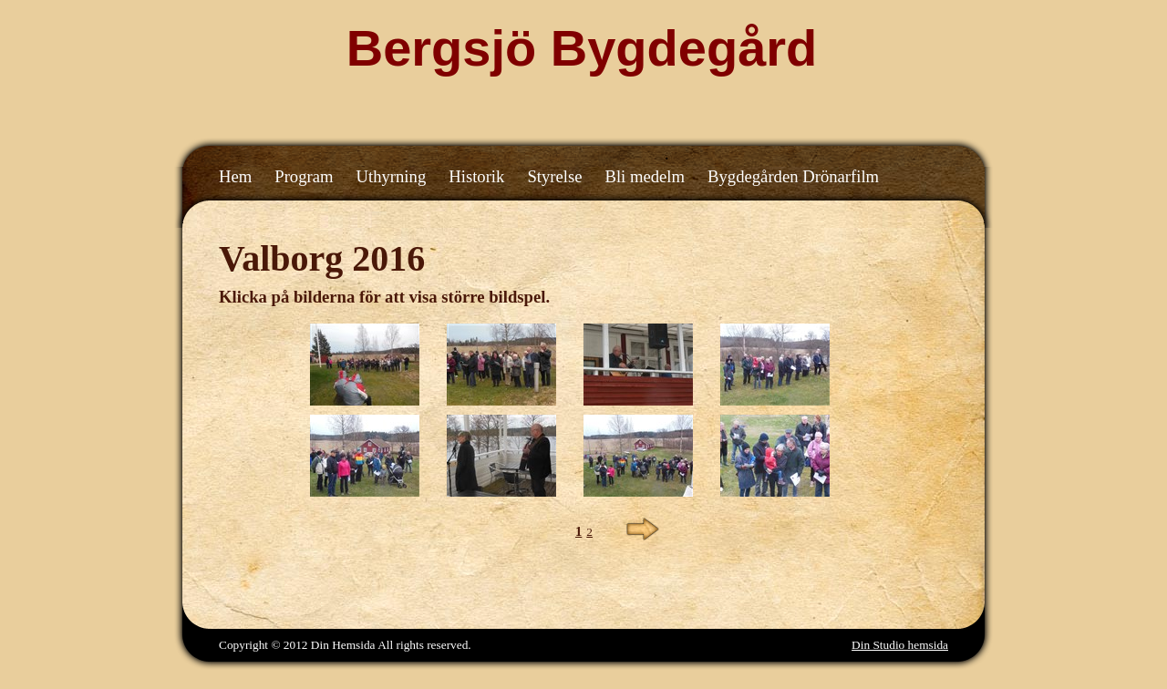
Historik (476, 176)
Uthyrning (391, 176)
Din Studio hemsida (900, 645)
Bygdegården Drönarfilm (793, 176)
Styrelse (554, 176)
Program (303, 176)
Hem (235, 176)
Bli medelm (644, 176)
